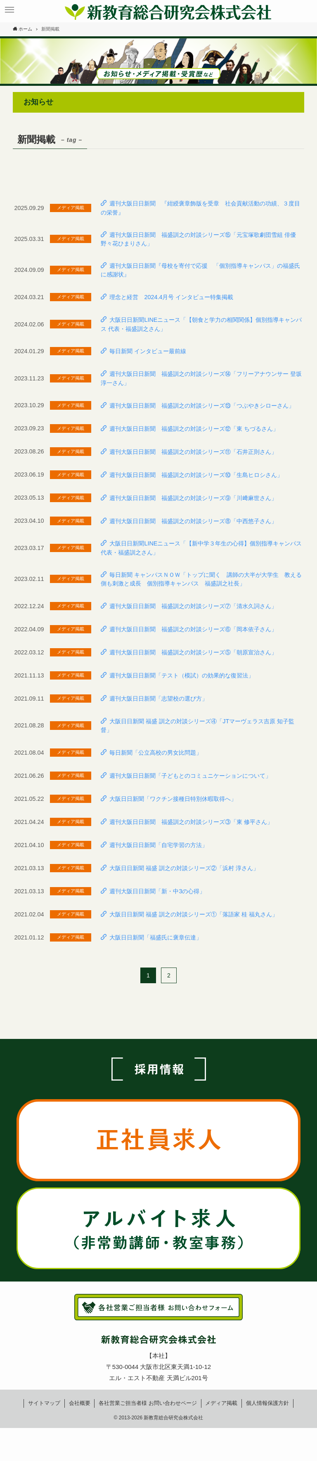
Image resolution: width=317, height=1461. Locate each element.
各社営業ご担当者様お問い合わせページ (148, 1403)
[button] (9, 10)
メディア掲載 (221, 1403)
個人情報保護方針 (267, 1403)
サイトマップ (44, 1403)
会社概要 (79, 1403)
